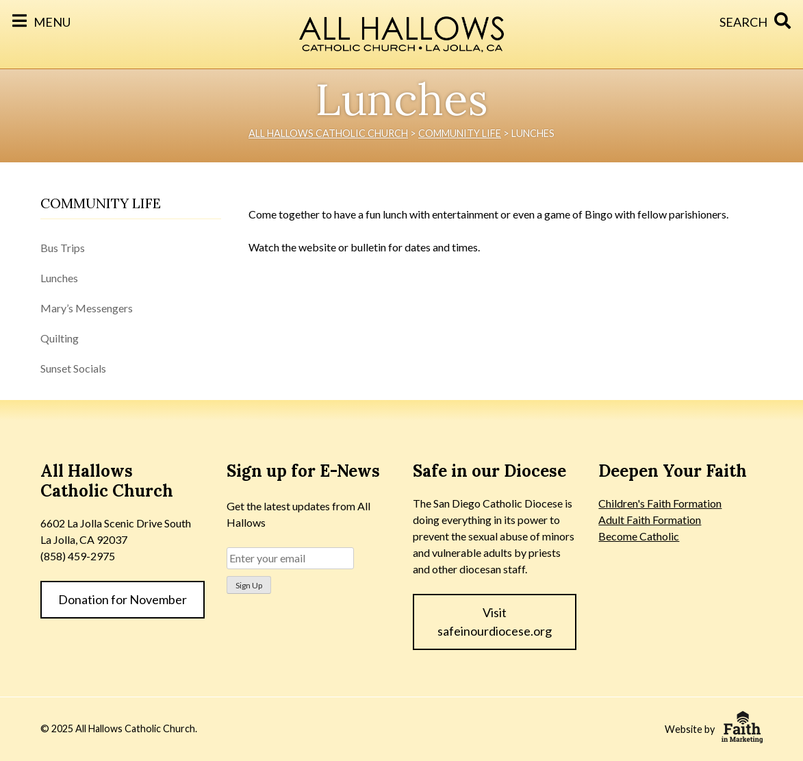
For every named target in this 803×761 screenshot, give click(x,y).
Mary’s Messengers (86, 307)
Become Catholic (638, 535)
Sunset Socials (73, 368)
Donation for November (122, 599)
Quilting (59, 338)
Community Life (100, 203)
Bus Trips (62, 247)
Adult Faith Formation (649, 519)
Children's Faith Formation (660, 503)
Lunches (59, 277)
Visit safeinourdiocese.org (494, 621)
